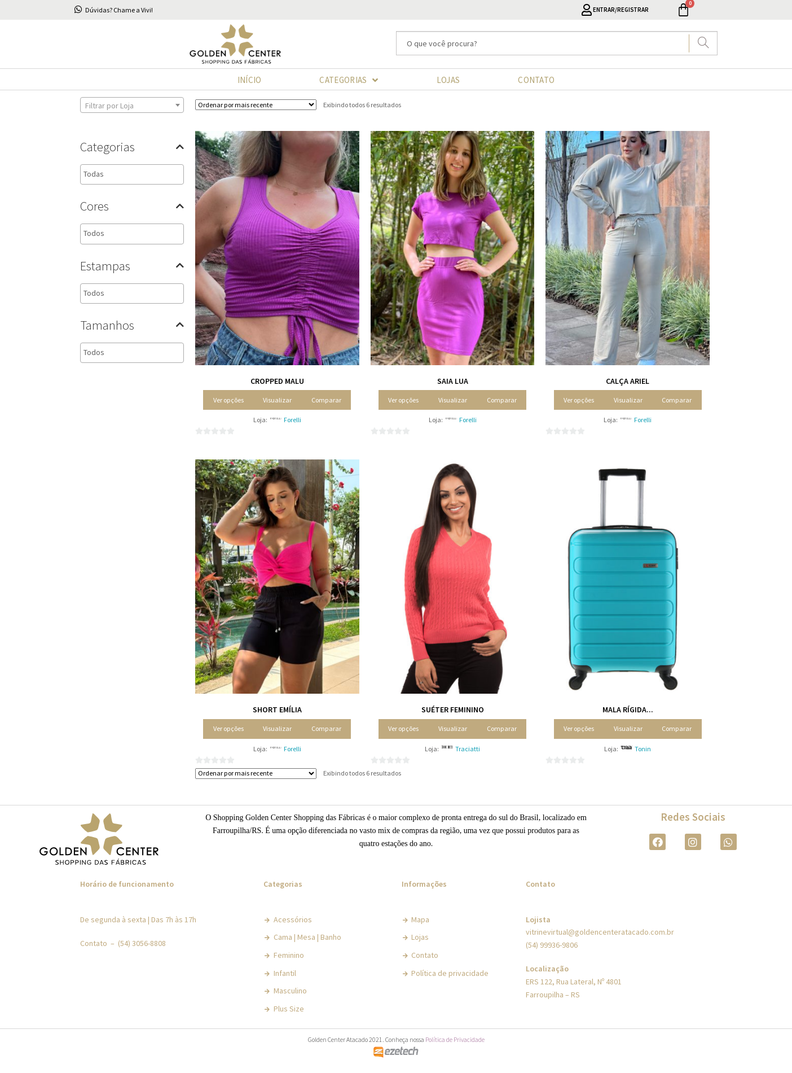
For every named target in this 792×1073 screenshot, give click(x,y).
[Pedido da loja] (255, 104)
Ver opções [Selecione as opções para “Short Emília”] (228, 728)
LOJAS (448, 80)
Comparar (326, 400)
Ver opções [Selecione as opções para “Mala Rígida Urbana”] (579, 728)
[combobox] (132, 105)
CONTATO (536, 80)
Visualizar (277, 400)
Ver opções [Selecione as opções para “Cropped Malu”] (228, 400)
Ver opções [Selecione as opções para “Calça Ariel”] (579, 400)
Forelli (292, 419)
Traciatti (467, 748)
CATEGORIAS (348, 80)
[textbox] (133, 174)
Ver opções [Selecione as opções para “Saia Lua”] (403, 400)
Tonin (643, 748)
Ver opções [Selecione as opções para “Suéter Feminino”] (403, 728)
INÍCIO (249, 80)
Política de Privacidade (455, 1040)
